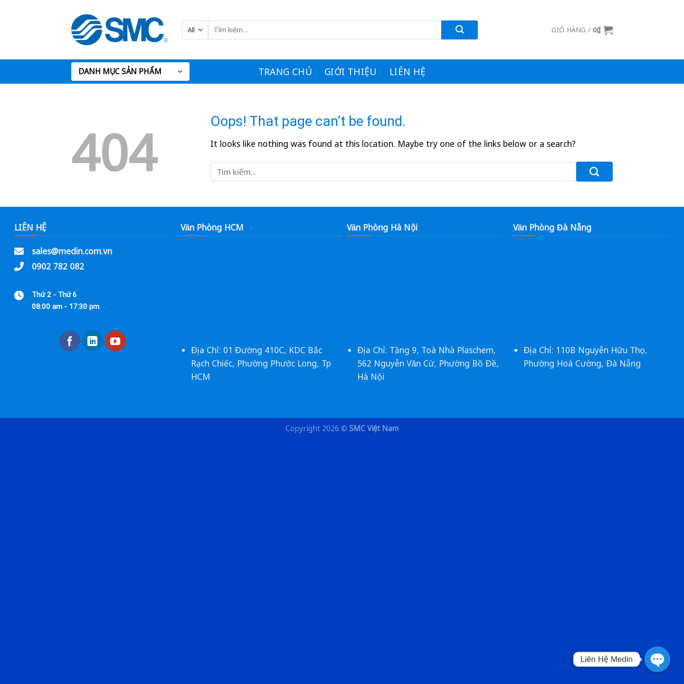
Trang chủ (285, 71)
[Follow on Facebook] (69, 340)
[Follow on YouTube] (115, 340)
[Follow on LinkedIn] (92, 340)
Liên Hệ (408, 71)
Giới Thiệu (350, 71)
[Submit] (459, 29)
